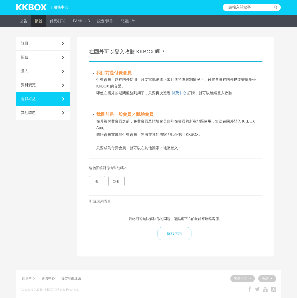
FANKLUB (81, 21)
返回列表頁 (100, 201)
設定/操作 (105, 21)
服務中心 (28, 278)
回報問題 (174, 233)
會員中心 (48, 278)
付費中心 (178, 93)
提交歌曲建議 (71, 278)
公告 (23, 21)
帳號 (38, 21)
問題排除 (128, 21)
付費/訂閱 (57, 21)
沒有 (116, 181)
